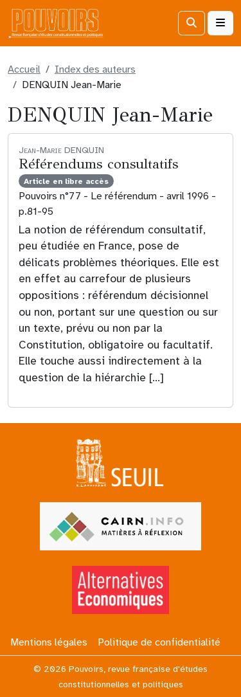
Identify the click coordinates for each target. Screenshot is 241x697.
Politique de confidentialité (159, 642)
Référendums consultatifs (98, 164)
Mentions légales (48, 642)
